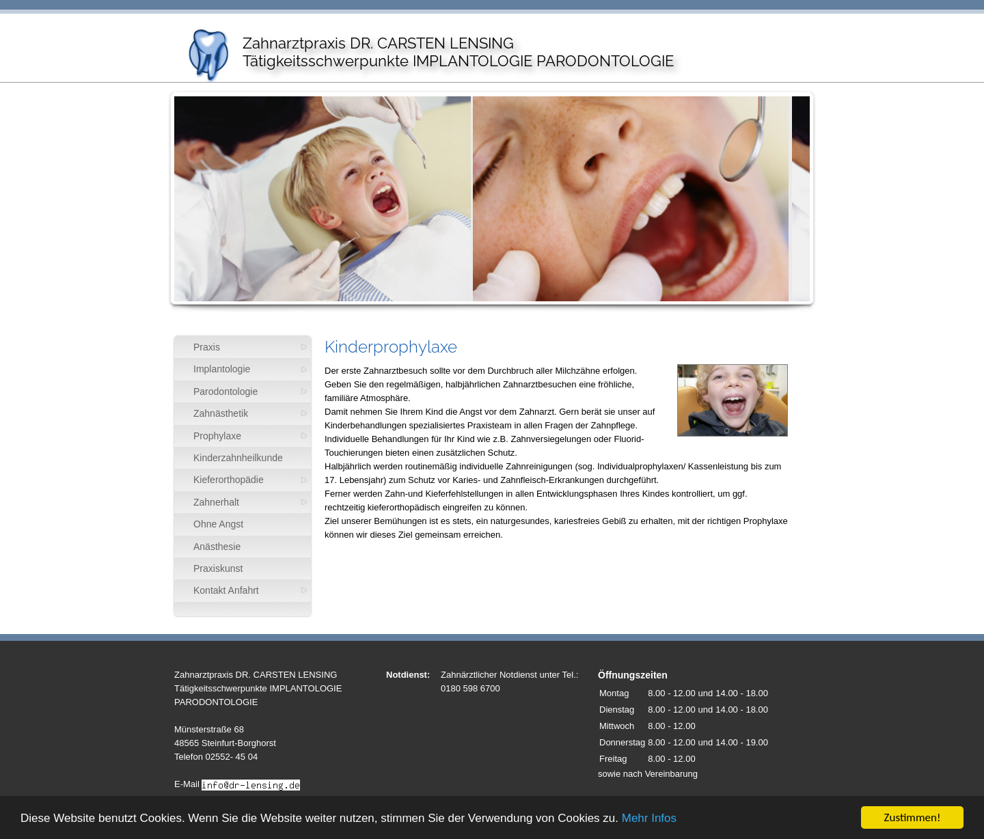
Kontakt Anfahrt (226, 590)
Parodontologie (225, 391)
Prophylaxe (217, 435)
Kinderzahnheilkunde (238, 457)
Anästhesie (217, 546)
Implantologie (221, 368)
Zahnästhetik (220, 413)
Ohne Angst (218, 524)
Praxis (206, 347)
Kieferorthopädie (228, 479)
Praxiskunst (218, 568)
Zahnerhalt (216, 502)
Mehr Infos (649, 818)
